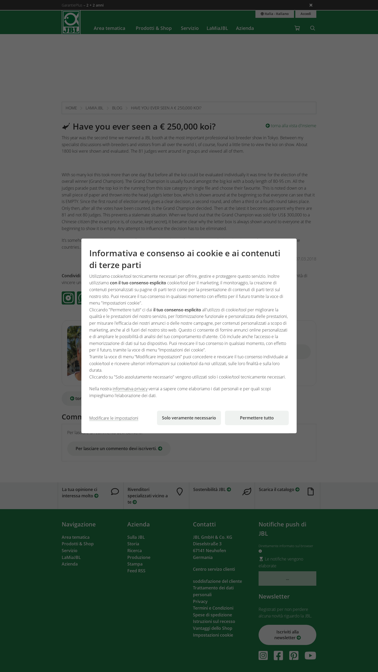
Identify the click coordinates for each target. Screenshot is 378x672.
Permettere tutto (257, 418)
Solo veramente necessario (189, 418)
